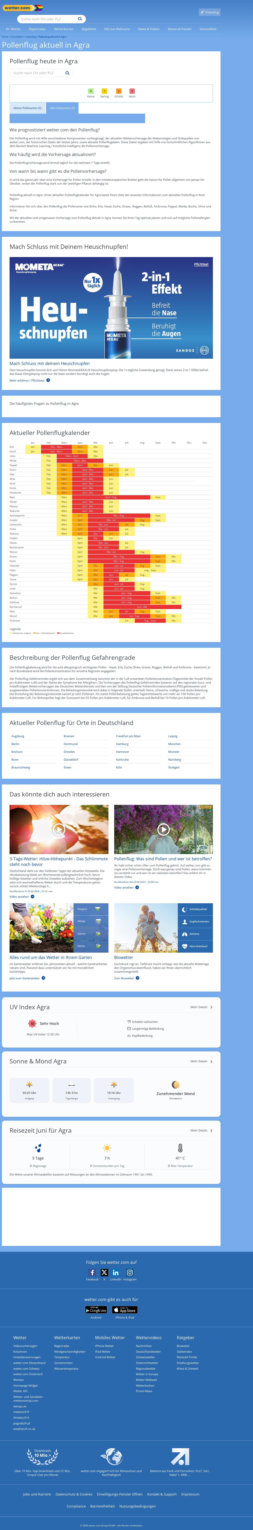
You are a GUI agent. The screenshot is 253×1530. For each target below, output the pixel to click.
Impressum (190, 1489)
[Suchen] (110, 8)
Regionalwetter (146, 1363)
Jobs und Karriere (37, 1489)
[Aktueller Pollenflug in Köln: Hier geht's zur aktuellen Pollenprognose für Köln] (137, 762)
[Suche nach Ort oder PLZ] (80, 8)
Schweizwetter (145, 1352)
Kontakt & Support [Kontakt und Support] (162, 1489)
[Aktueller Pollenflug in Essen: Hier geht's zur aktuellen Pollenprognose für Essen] (85, 762)
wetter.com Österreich (28, 1369)
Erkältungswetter (188, 1358)
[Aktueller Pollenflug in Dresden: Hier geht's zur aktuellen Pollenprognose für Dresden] (85, 746)
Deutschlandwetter (148, 1346)
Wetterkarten (67, 1332)
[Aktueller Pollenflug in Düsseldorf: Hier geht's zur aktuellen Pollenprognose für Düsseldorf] (85, 754)
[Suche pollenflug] (67, 67)
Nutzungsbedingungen (137, 1501)
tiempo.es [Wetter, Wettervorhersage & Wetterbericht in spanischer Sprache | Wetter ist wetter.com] (19, 1401)
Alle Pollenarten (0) (62, 102)
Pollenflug (31, 31)
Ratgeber (185, 1332)
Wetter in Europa (147, 1369)
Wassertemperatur (66, 1363)
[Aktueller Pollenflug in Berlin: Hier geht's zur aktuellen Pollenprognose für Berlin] (33, 738)
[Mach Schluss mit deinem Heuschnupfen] (108, 314)
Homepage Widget (25, 1380)
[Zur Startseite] (17, 8)
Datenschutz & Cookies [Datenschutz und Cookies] (74, 1489)
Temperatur (62, 1352)
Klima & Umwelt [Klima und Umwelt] (187, 1363)
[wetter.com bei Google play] (96, 1307)
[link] (13, 23)
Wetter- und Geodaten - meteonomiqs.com (28, 1394)
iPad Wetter (102, 1346)
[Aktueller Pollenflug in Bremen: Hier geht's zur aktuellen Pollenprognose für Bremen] (85, 730)
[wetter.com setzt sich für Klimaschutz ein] (111, 1461)
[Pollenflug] (210, 8)
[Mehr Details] (202, 1001)
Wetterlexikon (145, 1380)
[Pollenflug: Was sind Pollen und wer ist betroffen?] (160, 848)
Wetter (20, 1332)
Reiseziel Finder (187, 1352)
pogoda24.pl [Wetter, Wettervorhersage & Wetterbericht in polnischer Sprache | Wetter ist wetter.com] (21, 1419)
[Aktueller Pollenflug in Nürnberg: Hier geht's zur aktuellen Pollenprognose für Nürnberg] (189, 754)
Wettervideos (149, 1332)
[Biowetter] (160, 938)
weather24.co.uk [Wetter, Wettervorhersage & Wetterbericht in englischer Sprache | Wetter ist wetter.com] (24, 1424)
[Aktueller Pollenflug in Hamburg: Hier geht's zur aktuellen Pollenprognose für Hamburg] (137, 738)
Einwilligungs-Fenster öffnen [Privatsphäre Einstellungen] (120, 1489)
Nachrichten (144, 1340)
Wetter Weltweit (146, 1375)
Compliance (76, 1501)
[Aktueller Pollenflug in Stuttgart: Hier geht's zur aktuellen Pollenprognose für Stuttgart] (189, 762)
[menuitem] (13, 23)
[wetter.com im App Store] (125, 1307)
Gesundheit (17, 31)
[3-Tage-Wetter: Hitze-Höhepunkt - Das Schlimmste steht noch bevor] (56, 848)
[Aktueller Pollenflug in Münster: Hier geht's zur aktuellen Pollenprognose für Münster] (189, 746)
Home (5, 31)
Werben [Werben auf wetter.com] (18, 1375)
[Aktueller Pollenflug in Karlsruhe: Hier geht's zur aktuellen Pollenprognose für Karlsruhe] (137, 754)
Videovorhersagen (25, 1340)
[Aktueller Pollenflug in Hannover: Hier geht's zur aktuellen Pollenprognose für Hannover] (137, 746)
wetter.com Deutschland (29, 1358)
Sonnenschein (63, 1358)
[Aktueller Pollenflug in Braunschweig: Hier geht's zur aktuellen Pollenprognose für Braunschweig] (33, 762)
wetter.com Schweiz (26, 1363)
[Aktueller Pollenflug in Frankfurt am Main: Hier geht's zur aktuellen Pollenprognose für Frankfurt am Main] (137, 730)
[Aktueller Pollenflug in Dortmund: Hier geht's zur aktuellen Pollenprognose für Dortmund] (85, 738)
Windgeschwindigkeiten (69, 1346)
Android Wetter (105, 1352)
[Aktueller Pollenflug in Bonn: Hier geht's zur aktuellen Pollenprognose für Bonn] (33, 754)
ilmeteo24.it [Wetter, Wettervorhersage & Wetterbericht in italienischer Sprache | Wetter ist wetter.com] (21, 1413)
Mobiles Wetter (110, 1332)
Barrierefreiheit (102, 1501)
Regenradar (61, 1340)
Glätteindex (184, 1346)
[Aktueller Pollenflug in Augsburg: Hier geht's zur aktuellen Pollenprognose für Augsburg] (33, 730)
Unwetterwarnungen (26, 1352)
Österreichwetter (147, 1358)
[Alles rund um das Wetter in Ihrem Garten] (56, 938)
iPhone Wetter (104, 1340)
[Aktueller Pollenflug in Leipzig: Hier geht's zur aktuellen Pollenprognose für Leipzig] (189, 730)
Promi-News (144, 1386)
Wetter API (20, 1386)
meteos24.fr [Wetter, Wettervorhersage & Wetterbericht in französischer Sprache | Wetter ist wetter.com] (21, 1407)
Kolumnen (20, 1346)
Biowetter (183, 1340)
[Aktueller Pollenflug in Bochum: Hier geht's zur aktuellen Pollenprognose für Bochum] (33, 746)
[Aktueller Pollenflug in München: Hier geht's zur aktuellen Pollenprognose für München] (189, 738)
